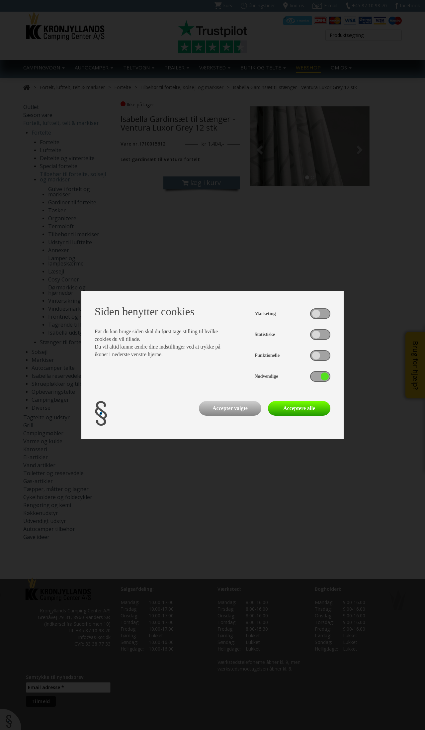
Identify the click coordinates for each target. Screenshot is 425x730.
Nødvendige (266, 376)
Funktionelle (267, 355)
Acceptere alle (299, 408)
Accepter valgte (230, 408)
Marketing (265, 313)
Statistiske (265, 334)
